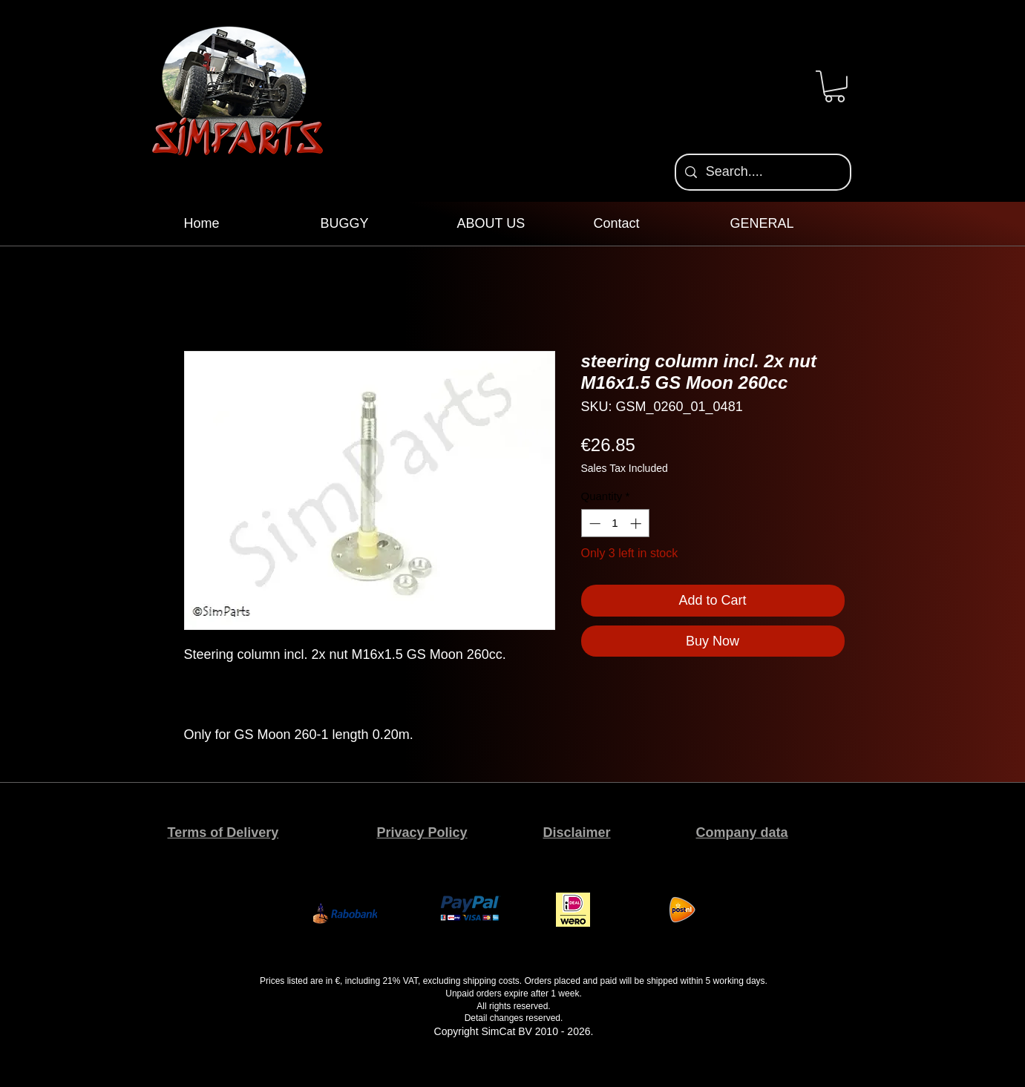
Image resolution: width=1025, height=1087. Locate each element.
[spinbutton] (615, 523)
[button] (835, 86)
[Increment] (637, 523)
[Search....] (762, 172)
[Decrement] (593, 523)
